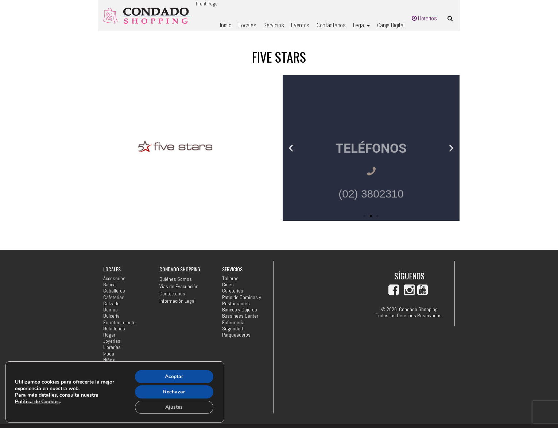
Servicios (273, 25)
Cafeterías (113, 297)
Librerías (112, 347)
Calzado (111, 304)
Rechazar (174, 391)
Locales (247, 25)
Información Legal (177, 301)
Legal (361, 25)
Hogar (109, 335)
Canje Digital (390, 25)
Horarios (424, 18)
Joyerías (111, 341)
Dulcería (111, 316)
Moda (108, 354)
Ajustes (174, 407)
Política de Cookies (37, 401)
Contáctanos (331, 25)
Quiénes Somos (175, 279)
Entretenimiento (119, 322)
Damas (110, 310)
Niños (109, 360)
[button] (290, 147)
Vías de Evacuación (178, 286)
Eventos (300, 25)
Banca (109, 285)
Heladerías (114, 329)
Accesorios (114, 278)
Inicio (225, 25)
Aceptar (174, 376)
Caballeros (114, 291)
